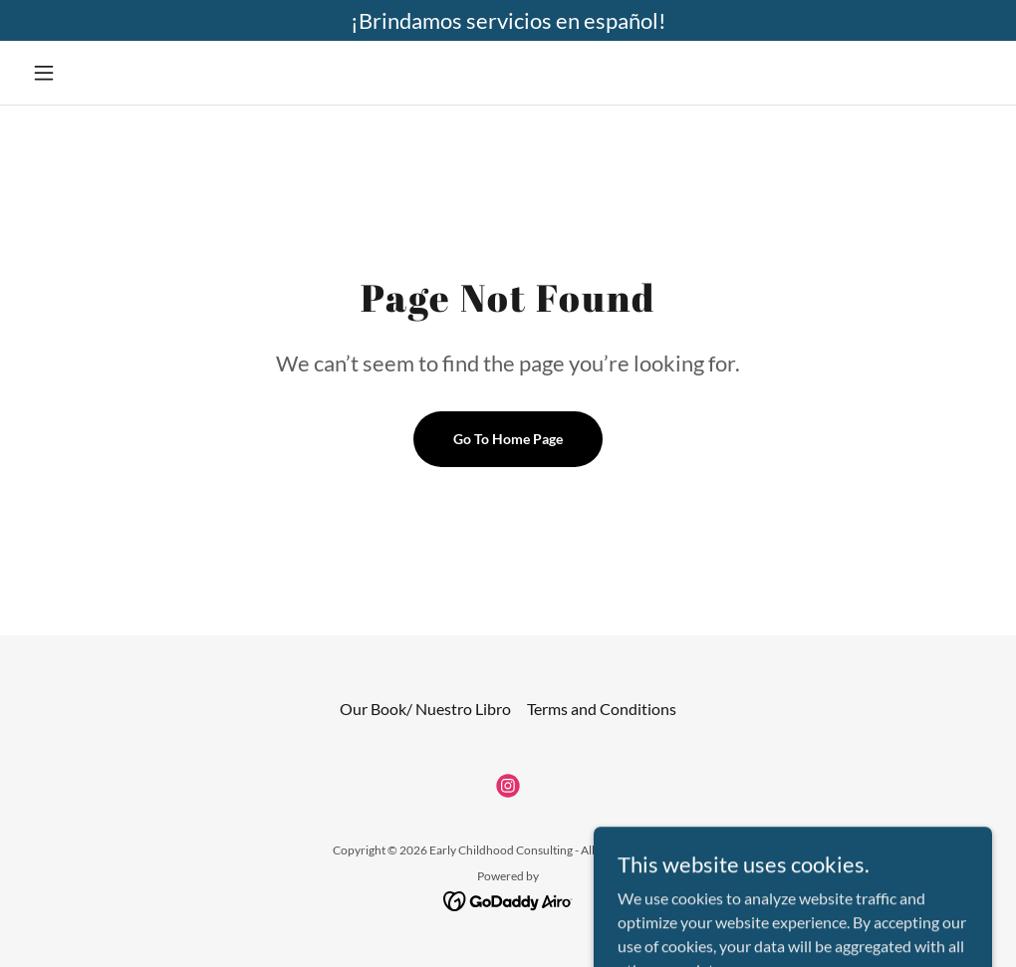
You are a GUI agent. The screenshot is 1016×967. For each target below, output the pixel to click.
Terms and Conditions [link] (601, 708)
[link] (508, 786)
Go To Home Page (508, 438)
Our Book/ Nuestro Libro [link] (425, 708)
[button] (96, 73)
